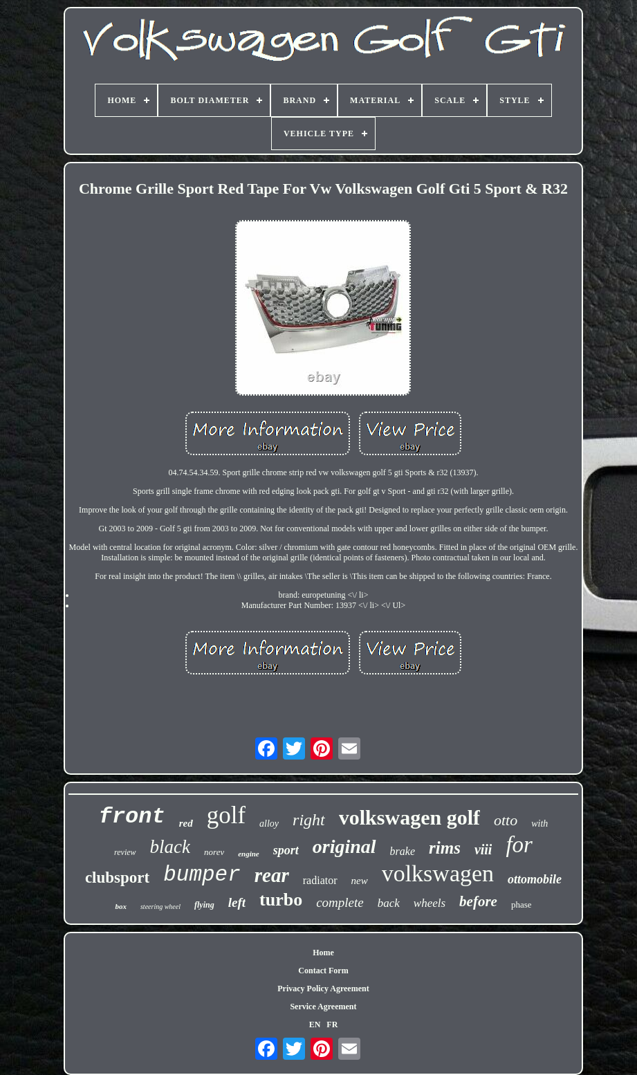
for (519, 844)
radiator (320, 880)
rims (445, 847)
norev (214, 852)
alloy (269, 823)
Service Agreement (323, 1006)
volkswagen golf (409, 817)
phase (521, 904)
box (121, 906)
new (359, 880)
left (237, 902)
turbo (280, 900)
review (125, 852)
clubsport (117, 877)
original (344, 846)
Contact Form (323, 970)
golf (226, 815)
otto (505, 820)
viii (483, 849)
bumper (202, 875)
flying (204, 905)
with (539, 823)
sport (286, 850)
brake (402, 851)
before (478, 901)
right (309, 820)
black (170, 846)
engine (248, 853)
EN (315, 1024)
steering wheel (160, 906)
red (186, 823)
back (389, 903)
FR (332, 1024)
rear (272, 875)
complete (340, 902)
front (132, 816)
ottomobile (535, 879)
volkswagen (438, 873)
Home (323, 952)
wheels (429, 903)
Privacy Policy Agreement (323, 988)
